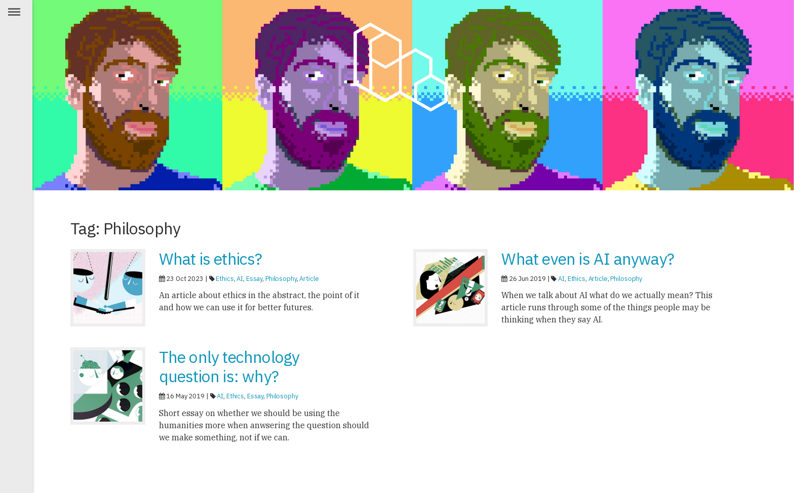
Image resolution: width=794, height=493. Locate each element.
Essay (254, 278)
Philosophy (281, 278)
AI (239, 278)
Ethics (224, 278)
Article (309, 278)
